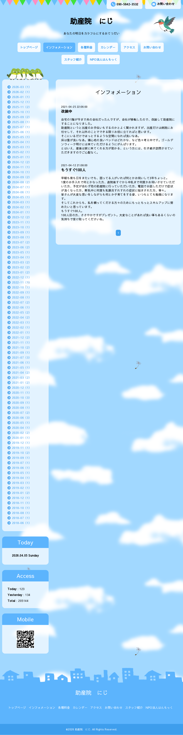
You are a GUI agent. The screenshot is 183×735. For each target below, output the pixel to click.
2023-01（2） (21, 272)
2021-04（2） (21, 372)
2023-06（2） (21, 247)
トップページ (29, 47)
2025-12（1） (21, 102)
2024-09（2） (21, 177)
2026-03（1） (21, 87)
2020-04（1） (21, 428)
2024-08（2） (21, 182)
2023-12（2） (21, 217)
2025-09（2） (21, 117)
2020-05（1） (21, 422)
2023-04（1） (21, 257)
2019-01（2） (21, 493)
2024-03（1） (21, 202)
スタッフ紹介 (73, 59)
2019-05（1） (21, 473)
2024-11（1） (21, 167)
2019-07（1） (21, 463)
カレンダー (108, 47)
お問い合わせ (163, 4)
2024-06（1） (21, 192)
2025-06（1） (21, 132)
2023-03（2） (21, 262)
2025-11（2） (21, 107)
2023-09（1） (21, 232)
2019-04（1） (21, 478)
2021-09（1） (21, 352)
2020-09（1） (21, 402)
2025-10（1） (21, 112)
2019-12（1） (21, 443)
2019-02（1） (21, 488)
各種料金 (86, 47)
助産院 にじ (91, 21)
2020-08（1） (21, 407)
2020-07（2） (21, 412)
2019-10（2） (21, 453)
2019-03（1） (21, 483)
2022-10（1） (21, 287)
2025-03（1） (21, 147)
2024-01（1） (21, 212)
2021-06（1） (21, 362)
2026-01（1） (21, 97)
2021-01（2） (21, 382)
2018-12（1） (21, 498)
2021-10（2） (21, 347)
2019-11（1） (21, 448)
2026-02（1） (21, 92)
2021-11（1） (21, 342)
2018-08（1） (21, 513)
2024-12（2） (21, 162)
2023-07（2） (21, 242)
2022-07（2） (21, 302)
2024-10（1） (21, 172)
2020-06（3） (21, 417)
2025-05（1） (21, 137)
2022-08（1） (21, 297)
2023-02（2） (21, 267)
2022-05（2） (21, 312)
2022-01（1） (21, 332)
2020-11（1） (21, 392)
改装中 (66, 111)
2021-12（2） (21, 337)
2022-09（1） (21, 292)
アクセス (129, 47)
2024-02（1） (21, 207)
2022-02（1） (21, 327)
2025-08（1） (21, 122)
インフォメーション (59, 47)
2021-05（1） (21, 367)
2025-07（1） (21, 127)
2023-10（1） (21, 227)
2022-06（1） (21, 307)
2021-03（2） (21, 377)
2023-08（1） (21, 237)
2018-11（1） (21, 503)
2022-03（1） (21, 322)
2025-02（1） (21, 152)
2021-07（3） (21, 357)
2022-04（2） (21, 317)
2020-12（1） (21, 387)
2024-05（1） (21, 197)
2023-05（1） (21, 252)
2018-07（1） (21, 518)
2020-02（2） (21, 433)
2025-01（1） (21, 157)
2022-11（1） (21, 282)
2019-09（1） (21, 458)
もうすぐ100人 (73, 169)
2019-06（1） (21, 468)
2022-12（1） (21, 277)
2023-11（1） (21, 222)
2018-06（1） (21, 523)
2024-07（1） (21, 187)
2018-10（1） (21, 508)
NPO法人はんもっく (103, 59)
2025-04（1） (21, 142)
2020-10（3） (21, 397)
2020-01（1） (21, 438)
